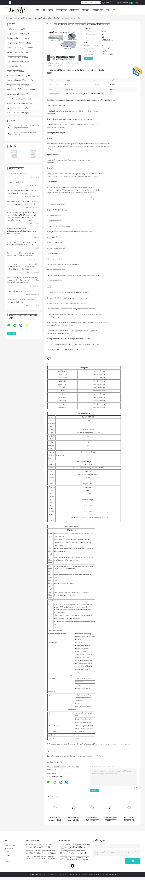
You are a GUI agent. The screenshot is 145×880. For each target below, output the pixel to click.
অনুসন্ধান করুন (106, 3)
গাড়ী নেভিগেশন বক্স (14, 29)
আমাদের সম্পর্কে (61, 10)
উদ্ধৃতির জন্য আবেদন (122, 2)
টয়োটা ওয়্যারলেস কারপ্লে (16, 113)
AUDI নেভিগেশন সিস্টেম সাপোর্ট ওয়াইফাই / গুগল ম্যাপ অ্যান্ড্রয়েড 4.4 (129, 819)
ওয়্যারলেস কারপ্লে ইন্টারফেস (17, 103)
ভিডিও (50, 10)
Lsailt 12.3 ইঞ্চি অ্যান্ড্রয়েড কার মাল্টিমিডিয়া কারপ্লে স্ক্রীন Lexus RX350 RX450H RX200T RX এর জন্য (41, 858)
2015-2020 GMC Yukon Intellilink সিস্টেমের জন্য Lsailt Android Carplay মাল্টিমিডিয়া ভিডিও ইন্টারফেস (73, 819)
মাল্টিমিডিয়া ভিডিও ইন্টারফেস (18, 85)
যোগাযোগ (89, 58)
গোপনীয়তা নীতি (34, 874)
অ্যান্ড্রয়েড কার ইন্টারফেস (22, 18)
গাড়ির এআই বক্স (13, 66)
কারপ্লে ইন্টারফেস (13, 71)
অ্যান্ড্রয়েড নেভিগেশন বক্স (16, 34)
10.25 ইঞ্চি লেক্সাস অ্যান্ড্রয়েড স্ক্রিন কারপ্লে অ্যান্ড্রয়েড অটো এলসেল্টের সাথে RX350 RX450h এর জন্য (39, 846)
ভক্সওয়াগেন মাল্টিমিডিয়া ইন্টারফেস (20, 89)
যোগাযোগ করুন (98, 10)
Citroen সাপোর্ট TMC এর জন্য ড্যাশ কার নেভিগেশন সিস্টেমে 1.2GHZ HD (92, 819)
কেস (113, 10)
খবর (107, 10)
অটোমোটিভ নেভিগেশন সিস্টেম (92, 756)
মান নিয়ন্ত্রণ (85, 10)
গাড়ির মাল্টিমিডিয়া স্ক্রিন (16, 57)
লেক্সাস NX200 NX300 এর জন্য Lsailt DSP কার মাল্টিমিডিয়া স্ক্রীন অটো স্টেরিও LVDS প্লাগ (41, 852)
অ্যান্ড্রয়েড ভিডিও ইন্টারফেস (17, 99)
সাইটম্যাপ (8, 862)
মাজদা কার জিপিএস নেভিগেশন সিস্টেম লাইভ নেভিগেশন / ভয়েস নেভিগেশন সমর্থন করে (110, 819)
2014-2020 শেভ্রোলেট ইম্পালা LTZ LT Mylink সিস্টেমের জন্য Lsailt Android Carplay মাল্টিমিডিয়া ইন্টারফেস (75, 846)
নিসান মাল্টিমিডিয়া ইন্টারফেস (18, 48)
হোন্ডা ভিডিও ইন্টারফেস (16, 108)
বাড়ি (37, 10)
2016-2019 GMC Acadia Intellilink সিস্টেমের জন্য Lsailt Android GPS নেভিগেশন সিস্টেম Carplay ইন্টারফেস (55, 819)
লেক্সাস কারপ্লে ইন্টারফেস (16, 94)
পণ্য (44, 10)
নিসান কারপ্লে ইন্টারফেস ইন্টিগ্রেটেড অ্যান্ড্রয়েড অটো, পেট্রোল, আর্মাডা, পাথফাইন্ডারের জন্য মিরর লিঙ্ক (74, 858)
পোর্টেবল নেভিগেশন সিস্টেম (75, 756)
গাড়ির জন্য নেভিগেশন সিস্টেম (59, 756)
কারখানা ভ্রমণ (74, 10)
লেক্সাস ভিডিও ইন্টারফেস (16, 43)
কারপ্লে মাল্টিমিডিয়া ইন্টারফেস (18, 80)
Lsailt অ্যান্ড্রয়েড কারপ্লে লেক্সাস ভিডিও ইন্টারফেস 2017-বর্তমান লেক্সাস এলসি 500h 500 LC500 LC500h (74, 852)
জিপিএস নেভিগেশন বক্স (16, 38)
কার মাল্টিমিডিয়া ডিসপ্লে (16, 62)
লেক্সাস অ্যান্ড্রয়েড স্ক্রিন (15, 52)
